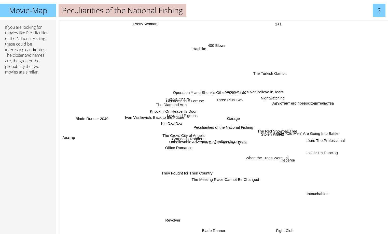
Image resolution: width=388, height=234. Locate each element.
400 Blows (216, 49)
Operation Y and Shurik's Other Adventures (222, 89)
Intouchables (309, 190)
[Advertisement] (28, 156)
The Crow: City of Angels (186, 137)
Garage (239, 121)
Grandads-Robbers (172, 144)
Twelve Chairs (179, 92)
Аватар (71, 137)
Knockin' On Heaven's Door (162, 113)
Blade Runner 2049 (103, 117)
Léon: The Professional (330, 143)
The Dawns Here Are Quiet (214, 134)
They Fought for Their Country (187, 165)
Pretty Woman (149, 24)
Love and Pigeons (175, 116)
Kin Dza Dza (166, 131)
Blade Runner (214, 230)
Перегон (284, 160)
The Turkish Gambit (268, 67)
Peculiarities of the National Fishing (223, 127)
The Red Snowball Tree (279, 128)
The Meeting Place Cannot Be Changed (228, 186)
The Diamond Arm (166, 101)
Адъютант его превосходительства (295, 101)
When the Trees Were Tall (274, 162)
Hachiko (199, 53)
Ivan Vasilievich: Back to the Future (146, 120)
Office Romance (183, 155)
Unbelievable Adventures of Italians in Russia (214, 150)
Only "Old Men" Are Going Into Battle (312, 136)
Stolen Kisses (266, 134)
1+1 (276, 24)
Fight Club (287, 230)
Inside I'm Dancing (328, 156)
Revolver (176, 211)
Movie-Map (28, 10)
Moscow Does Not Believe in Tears (265, 93)
